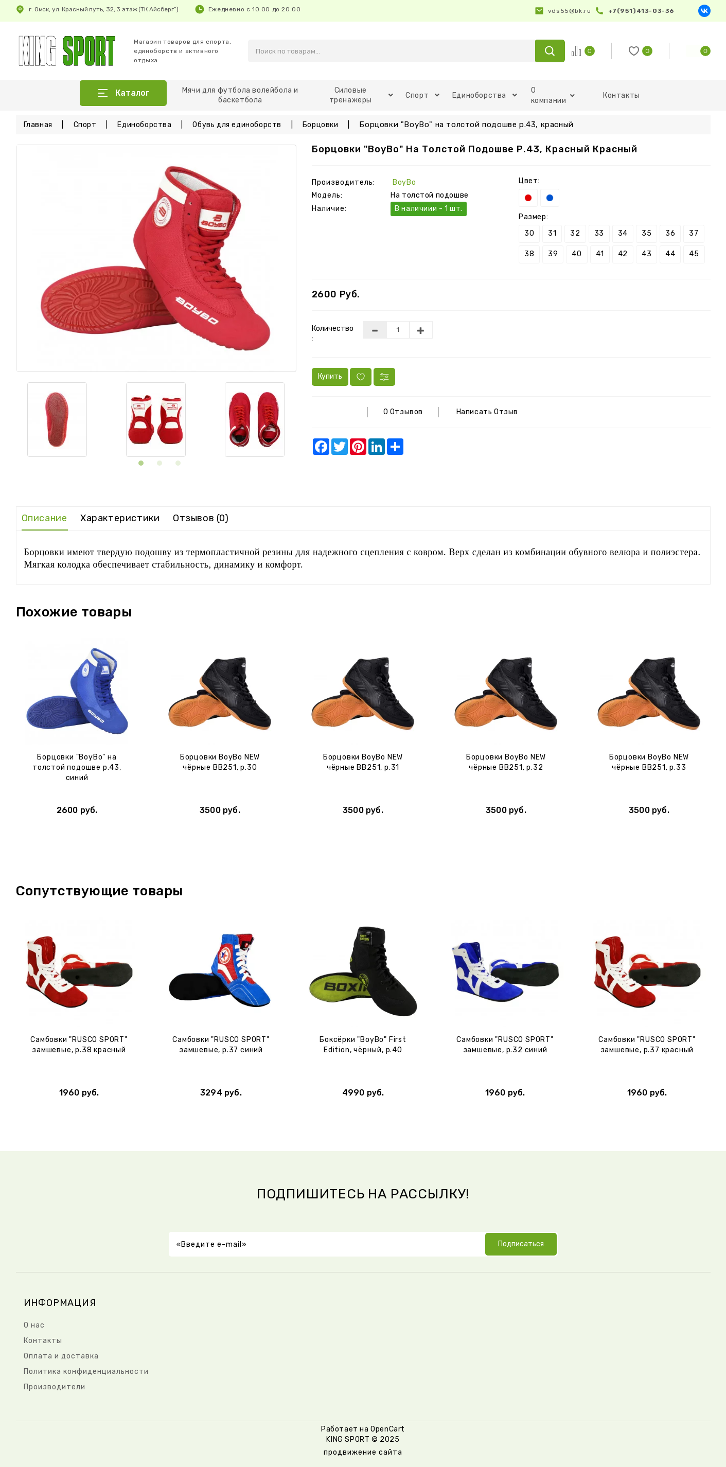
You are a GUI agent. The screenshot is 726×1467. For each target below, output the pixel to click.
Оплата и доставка (61, 1356)
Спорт (422, 95)
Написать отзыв (487, 412)
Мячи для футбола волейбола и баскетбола (240, 95)
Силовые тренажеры (361, 95)
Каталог (132, 93)
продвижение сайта (363, 1452)
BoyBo (404, 182)
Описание (44, 518)
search (550, 51)
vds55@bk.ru (569, 10)
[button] (141, 460)
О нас (34, 1325)
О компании (553, 95)
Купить (330, 376)
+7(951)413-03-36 (641, 10)
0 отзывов (403, 412)
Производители (54, 1387)
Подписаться (521, 1244)
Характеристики (120, 518)
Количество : (330, 333)
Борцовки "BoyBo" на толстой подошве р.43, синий (76, 767)
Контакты (621, 95)
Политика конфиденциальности (86, 1371)
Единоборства (485, 95)
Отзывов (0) (201, 518)
